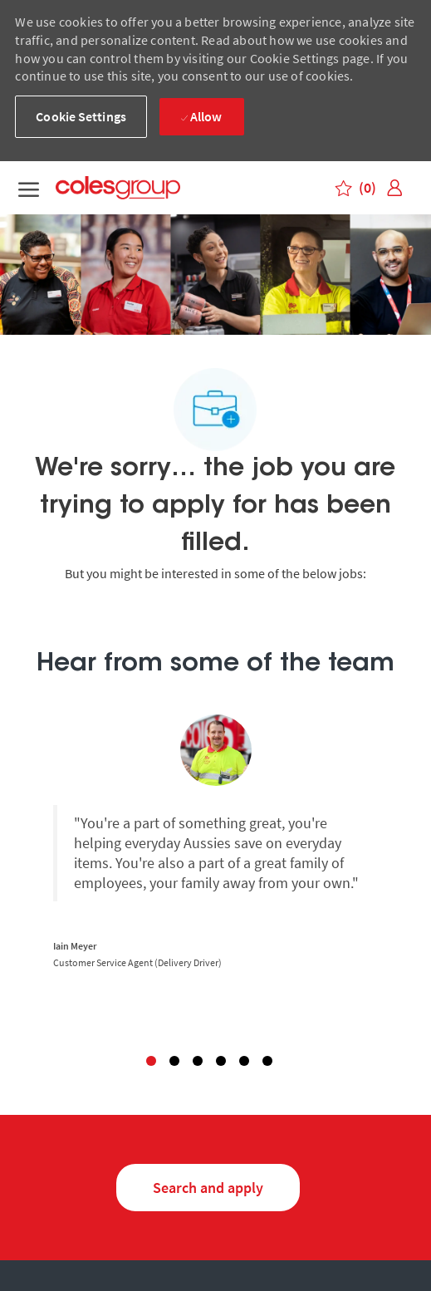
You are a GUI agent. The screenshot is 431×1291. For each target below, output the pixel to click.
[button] (81, 117)
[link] (394, 188)
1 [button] (151, 1061)
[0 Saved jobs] (355, 188)
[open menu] (28, 188)
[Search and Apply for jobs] (208, 1187)
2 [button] (174, 1061)
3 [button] (198, 1061)
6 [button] (267, 1061)
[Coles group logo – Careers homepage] (139, 188)
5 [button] (244, 1061)
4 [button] (221, 1061)
